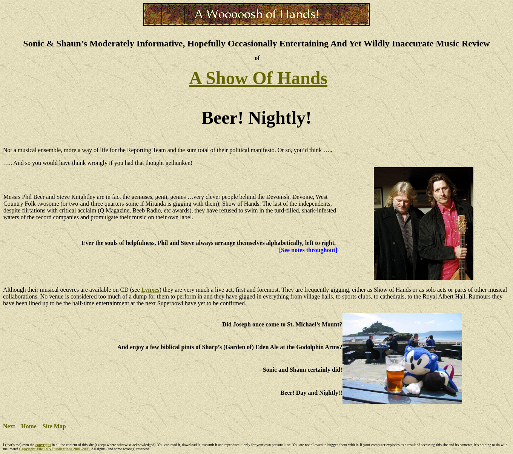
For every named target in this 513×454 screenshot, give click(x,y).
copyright (43, 445)
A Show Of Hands (258, 78)
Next (9, 426)
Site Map (54, 426)
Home (29, 426)
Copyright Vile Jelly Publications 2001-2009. (54, 449)
